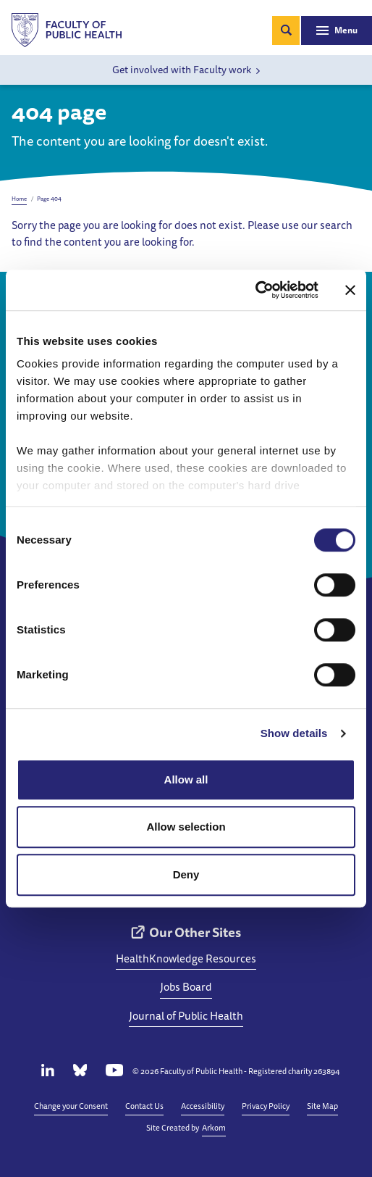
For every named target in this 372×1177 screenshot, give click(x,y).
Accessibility (202, 1105)
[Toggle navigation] (336, 30)
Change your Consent (71, 1105)
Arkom (214, 1127)
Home (19, 198)
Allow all (186, 779)
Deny (186, 874)
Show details (294, 733)
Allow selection (185, 826)
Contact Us (144, 1105)
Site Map (322, 1105)
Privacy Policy (265, 1105)
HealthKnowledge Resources (186, 958)
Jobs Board (186, 986)
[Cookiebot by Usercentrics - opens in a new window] (255, 289)
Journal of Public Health (186, 1015)
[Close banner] (350, 290)
